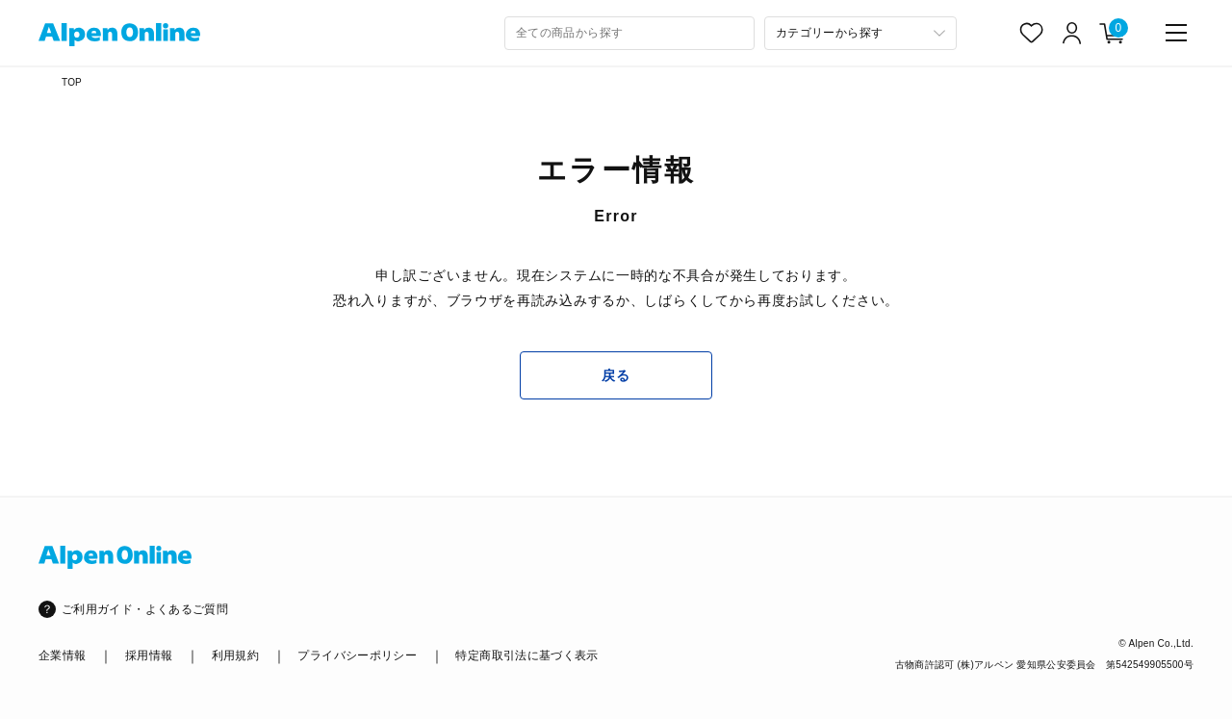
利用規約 (235, 655)
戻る (615, 375)
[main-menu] (1176, 32)
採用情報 (148, 655)
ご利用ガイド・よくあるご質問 (145, 609)
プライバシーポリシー (357, 655)
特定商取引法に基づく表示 (526, 655)
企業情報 (62, 655)
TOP (72, 82)
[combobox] (629, 33)
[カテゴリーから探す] (860, 33)
